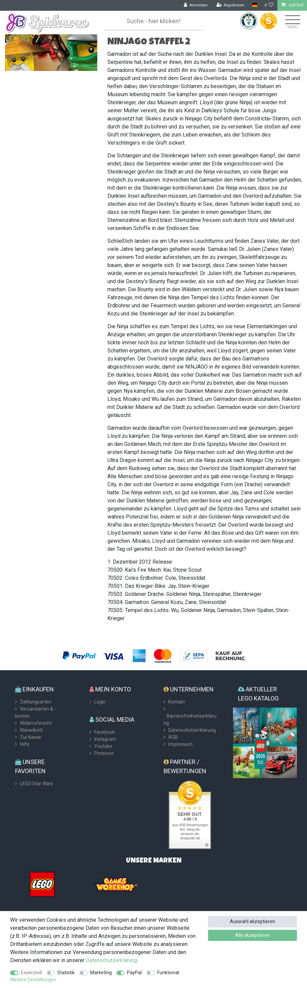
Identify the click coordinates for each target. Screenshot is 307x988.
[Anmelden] (196, 5)
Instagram (105, 739)
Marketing (101, 972)
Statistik (66, 972)
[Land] (254, 5)
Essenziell (31, 972)
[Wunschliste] (269, 5)
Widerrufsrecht (36, 723)
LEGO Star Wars (36, 783)
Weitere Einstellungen (33, 979)
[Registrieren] (230, 5)
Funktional (168, 972)
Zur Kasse (30, 737)
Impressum (180, 744)
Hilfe (25, 744)
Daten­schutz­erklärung (111, 960)
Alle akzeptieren (252, 935)
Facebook (104, 732)
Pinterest (104, 753)
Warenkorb (31, 730)
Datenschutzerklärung (192, 730)
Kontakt (176, 702)
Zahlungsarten (35, 702)
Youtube (103, 746)
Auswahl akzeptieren (252, 921)
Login (100, 702)
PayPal (134, 972)
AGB (173, 737)
